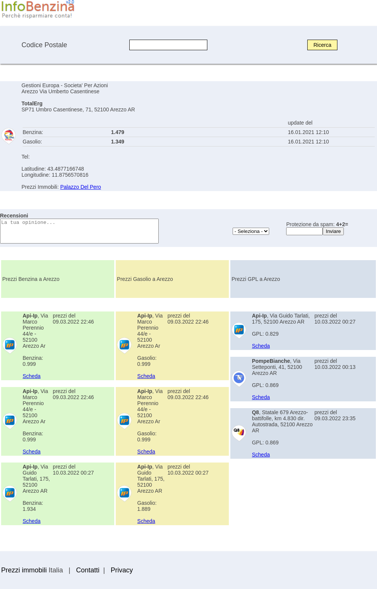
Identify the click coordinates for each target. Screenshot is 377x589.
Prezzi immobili (24, 570)
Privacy (121, 570)
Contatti (88, 570)
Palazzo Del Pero (80, 187)
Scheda (31, 376)
